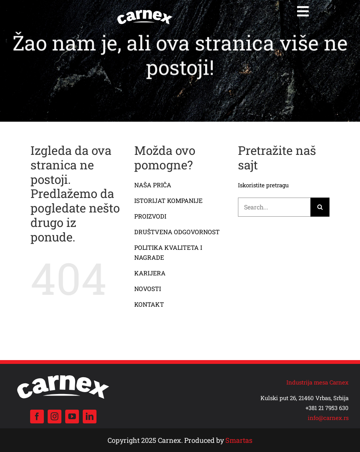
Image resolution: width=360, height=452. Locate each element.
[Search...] (274, 207)
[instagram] (54, 416)
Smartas (238, 440)
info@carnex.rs (328, 417)
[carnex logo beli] (145, 10)
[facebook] (37, 416)
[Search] (319, 207)
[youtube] (72, 416)
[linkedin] (89, 416)
